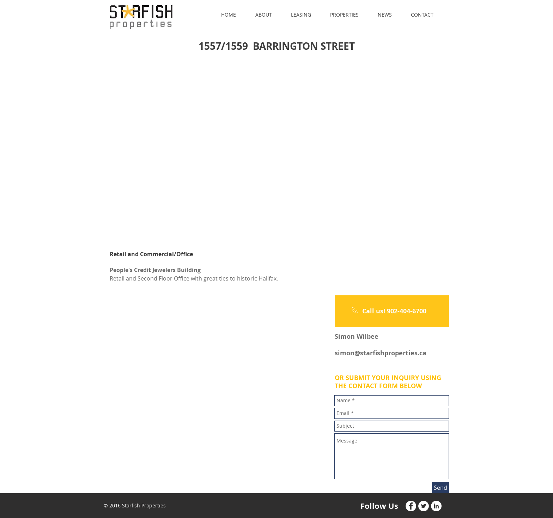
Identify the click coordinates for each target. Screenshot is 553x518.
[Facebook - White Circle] (411, 506)
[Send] (440, 487)
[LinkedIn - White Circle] (436, 506)
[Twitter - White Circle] (423, 506)
